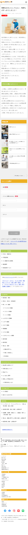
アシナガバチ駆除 (8, 308)
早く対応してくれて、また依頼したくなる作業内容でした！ (17, 142)
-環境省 (2, 501)
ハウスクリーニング (9, 277)
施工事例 (2, 462)
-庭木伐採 (3, 484)
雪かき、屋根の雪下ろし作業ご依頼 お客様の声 (14, 418)
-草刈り (2, 487)
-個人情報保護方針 (4, 495)
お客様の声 (3, 460)
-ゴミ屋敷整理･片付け (5, 477)
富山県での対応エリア (8, 365)
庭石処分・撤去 (6, 297)
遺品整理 (5, 264)
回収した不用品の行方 (8, 379)
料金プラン (5, 372)
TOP (14, 441)
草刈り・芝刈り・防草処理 (9, 301)
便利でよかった (12, 126)
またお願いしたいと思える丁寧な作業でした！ (17, 157)
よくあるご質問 (6, 375)
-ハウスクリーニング (4, 480)
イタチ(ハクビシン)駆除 (8, 335)
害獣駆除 (5, 328)
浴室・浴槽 (14, 282)
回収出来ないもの (8, 382)
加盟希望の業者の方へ (7, 429)
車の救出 (6, 356)
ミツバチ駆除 (7, 314)
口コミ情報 (4, 15)
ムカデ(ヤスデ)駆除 (7, 318)
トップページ (3, 456)
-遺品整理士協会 (4, 506)
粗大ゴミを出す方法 (7, 394)
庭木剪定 (5, 342)
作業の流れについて (7, 368)
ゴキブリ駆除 (6, 325)
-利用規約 (3, 493)
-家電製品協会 (3, 504)
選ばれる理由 (3, 459)
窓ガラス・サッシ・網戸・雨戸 (17, 284)
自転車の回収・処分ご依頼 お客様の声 (12, 409)
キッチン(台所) (18, 280)
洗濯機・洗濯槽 (6, 286)
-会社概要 (3, 492)
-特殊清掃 (3, 481)
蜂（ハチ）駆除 (6, 304)
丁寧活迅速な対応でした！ (14, 163)
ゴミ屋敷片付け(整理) (8, 260)
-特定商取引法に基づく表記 (6, 496)
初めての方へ (3, 457)
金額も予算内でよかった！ (14, 134)
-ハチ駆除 (3, 483)
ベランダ (6, 284)
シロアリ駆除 (6, 321)
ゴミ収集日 (5, 391)
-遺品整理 (3, 475)
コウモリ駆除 (6, 332)
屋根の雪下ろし (8, 349)
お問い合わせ (3, 466)
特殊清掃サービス (7, 267)
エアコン (12, 280)
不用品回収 (5, 257)
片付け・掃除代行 (7, 254)
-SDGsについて (4, 503)
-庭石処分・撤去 (4, 478)
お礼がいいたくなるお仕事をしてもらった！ (17, 149)
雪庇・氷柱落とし (8, 352)
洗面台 (19, 282)
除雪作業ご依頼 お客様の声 (9, 421)
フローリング (5, 280)
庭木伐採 (5, 339)
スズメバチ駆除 (8, 311)
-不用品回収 (3, 474)
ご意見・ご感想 (4, 463)
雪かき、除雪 (6, 345)
